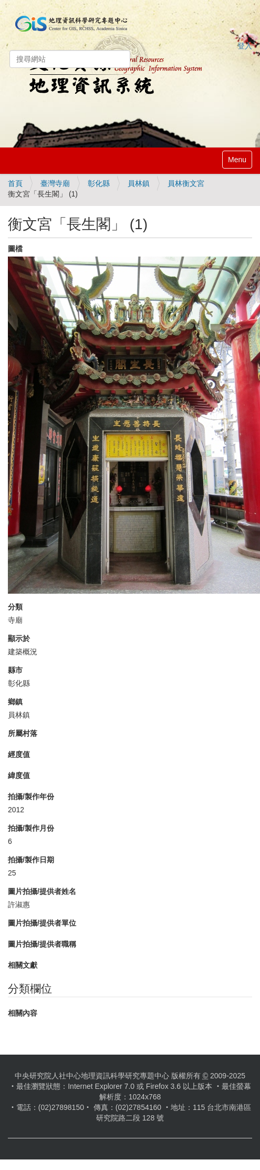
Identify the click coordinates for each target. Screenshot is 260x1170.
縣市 (15, 670)
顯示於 (19, 638)
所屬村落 (22, 733)
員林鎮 (139, 183)
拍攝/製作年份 (31, 796)
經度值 (19, 754)
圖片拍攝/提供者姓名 (42, 891)
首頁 (15, 183)
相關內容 (22, 1013)
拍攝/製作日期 (31, 860)
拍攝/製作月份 (31, 828)
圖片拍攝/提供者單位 (42, 923)
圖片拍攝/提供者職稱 (42, 944)
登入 (244, 46)
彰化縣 (99, 183)
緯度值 (19, 775)
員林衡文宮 (186, 183)
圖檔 (15, 248)
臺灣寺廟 (55, 183)
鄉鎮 (15, 701)
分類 (15, 607)
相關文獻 (22, 965)
